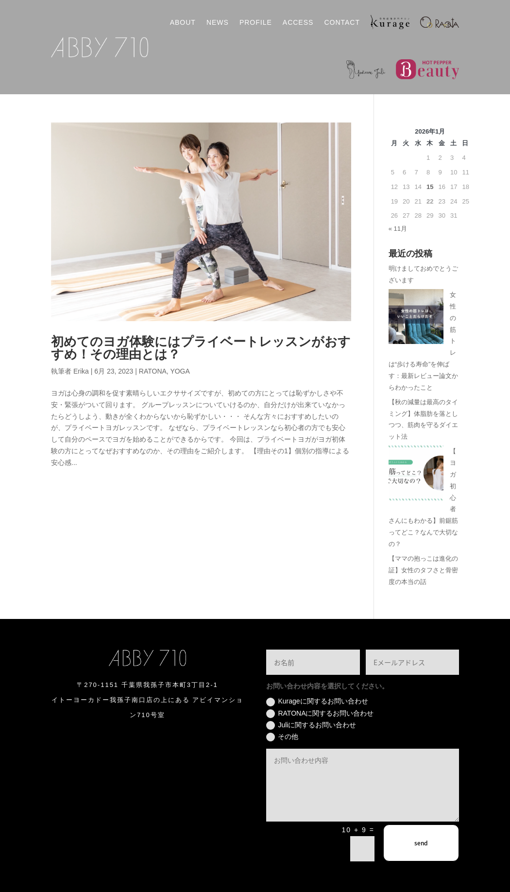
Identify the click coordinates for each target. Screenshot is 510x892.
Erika (81, 371)
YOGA (179, 371)
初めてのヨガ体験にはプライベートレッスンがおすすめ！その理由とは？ (201, 348)
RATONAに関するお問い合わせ (320, 713)
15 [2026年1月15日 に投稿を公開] (429, 186)
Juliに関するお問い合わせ (311, 725)
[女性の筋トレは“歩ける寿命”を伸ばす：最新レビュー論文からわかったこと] (416, 318)
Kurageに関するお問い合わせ (317, 701)
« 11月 (398, 228)
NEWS (217, 22)
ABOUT (183, 22)
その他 (282, 737)
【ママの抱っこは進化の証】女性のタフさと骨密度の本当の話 (423, 570)
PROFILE (255, 22)
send (421, 843)
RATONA (153, 371)
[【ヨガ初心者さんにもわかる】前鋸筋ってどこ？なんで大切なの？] (416, 475)
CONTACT (342, 22)
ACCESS (298, 22)
